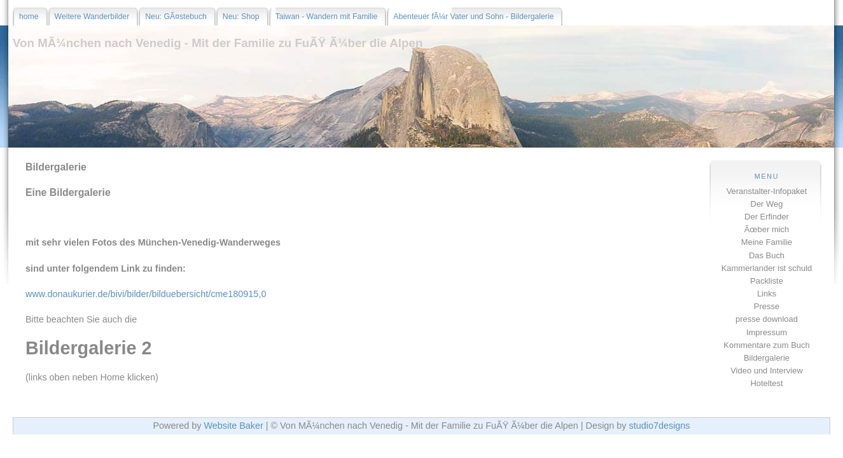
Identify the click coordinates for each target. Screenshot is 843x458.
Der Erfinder (766, 216)
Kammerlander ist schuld (766, 268)
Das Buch (766, 255)
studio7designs (659, 425)
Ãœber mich (767, 229)
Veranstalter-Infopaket (767, 191)
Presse (766, 306)
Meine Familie (767, 242)
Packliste (766, 281)
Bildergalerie (767, 358)
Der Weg (767, 204)
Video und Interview (766, 370)
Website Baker (233, 425)
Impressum (766, 332)
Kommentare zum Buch (766, 345)
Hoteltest (766, 383)
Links (766, 293)
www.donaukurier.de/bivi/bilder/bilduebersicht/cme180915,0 (145, 294)
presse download (766, 319)
